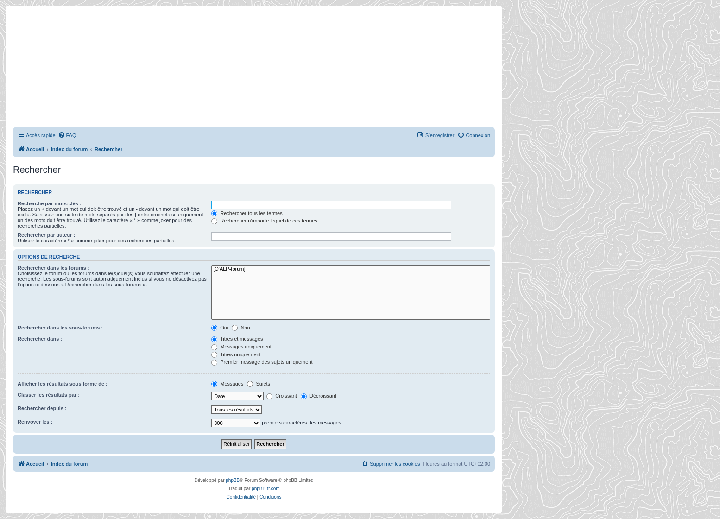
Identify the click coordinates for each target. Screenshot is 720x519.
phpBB (233, 480)
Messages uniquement (241, 346)
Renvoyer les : (35, 421)
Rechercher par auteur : (46, 235)
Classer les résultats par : (49, 395)
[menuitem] (67, 135)
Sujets (258, 383)
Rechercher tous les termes (247, 213)
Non (241, 327)
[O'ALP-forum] (350, 269)
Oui (219, 327)
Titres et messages (237, 339)
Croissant (281, 396)
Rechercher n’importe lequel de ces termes (264, 220)
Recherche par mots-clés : (50, 203)
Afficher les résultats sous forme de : (62, 383)
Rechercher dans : (40, 339)
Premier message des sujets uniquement (261, 362)
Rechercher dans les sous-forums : (60, 327)
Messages (227, 383)
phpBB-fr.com (266, 488)
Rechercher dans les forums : (53, 268)
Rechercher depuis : (42, 408)
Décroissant (318, 396)
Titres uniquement (236, 354)
